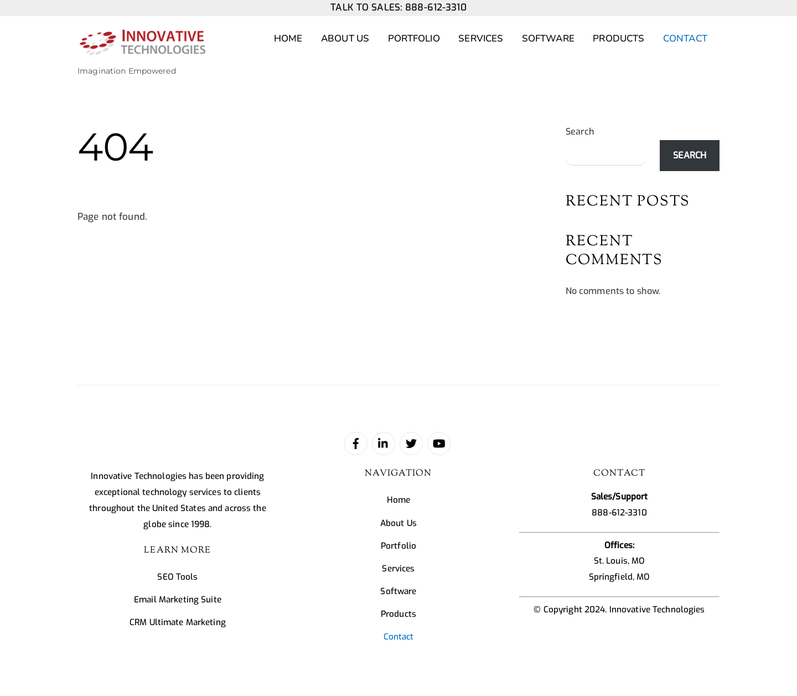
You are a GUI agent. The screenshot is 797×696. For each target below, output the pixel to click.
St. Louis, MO (619, 560)
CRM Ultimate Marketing (178, 622)
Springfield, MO (619, 576)
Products (618, 38)
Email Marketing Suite (177, 599)
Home (288, 38)
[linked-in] (383, 442)
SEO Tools (177, 576)
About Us (345, 38)
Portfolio (414, 38)
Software (548, 38)
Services (480, 38)
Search (580, 131)
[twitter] (411, 442)
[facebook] (356, 442)
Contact (685, 38)
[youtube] (439, 442)
